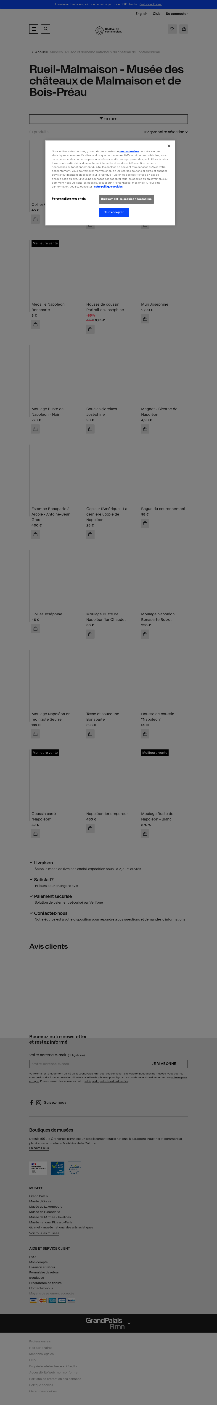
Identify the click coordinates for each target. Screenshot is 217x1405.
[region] (110, 182)
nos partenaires (129, 151)
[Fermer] (169, 146)
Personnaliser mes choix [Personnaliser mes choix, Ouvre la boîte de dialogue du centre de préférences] (68, 198)
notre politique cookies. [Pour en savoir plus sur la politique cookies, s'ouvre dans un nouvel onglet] (108, 186)
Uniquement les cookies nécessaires (126, 199)
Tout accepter (113, 212)
